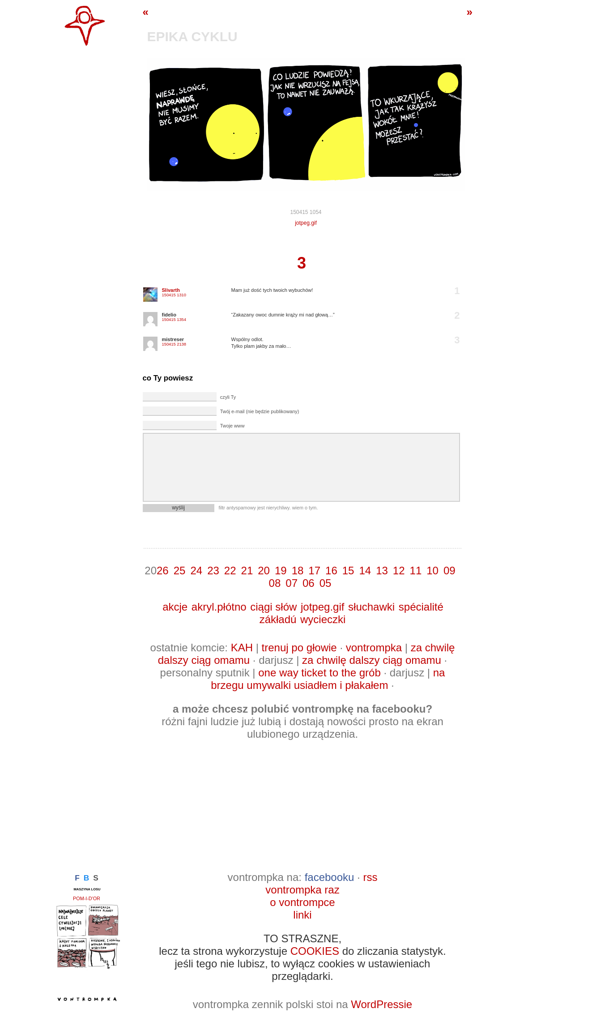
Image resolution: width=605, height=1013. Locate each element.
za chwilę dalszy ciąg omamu (371, 660)
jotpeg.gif (306, 223)
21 (247, 570)
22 (230, 570)
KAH (242, 647)
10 (432, 570)
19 (281, 570)
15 (348, 570)
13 (382, 570)
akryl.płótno (219, 607)
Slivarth (171, 290)
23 (213, 570)
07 (291, 583)
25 (180, 570)
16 (331, 570)
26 (163, 570)
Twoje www (232, 425)
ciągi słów (273, 607)
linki (302, 915)
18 (298, 570)
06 (308, 583)
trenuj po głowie (299, 647)
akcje (174, 607)
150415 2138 (174, 344)
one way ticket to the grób (319, 673)
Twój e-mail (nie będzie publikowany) (259, 411)
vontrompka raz (302, 890)
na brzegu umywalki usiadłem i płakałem (328, 679)
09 (449, 570)
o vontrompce (302, 902)
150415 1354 (174, 319)
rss (370, 877)
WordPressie (381, 1004)
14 (365, 570)
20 (264, 570)
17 (314, 570)
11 (416, 570)
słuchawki (371, 607)
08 (275, 583)
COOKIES (314, 951)
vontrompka (374, 647)
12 (399, 570)
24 (196, 570)
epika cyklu (192, 36)
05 (326, 583)
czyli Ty (228, 397)
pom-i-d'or (86, 898)
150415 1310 (174, 295)
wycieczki (322, 619)
